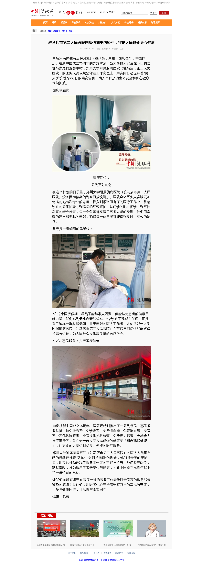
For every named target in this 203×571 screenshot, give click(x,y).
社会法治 (89, 22)
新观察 (63, 22)
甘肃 (53, 2)
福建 (48, 2)
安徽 (35, 2)
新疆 (159, 2)
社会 (71, 31)
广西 (66, 2)
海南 (70, 2)
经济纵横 (75, 22)
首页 (45, 22)
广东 (62, 2)
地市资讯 (56, 31)
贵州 (57, 2)
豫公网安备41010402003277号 (112, 560)
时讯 (54, 22)
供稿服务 (107, 553)
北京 (39, 2)
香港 (155, 2)
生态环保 (129, 22)
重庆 (44, 2)
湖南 (88, 2)
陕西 (141, 2)
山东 (132, 2)
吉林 (108, 2)
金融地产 (102, 22)
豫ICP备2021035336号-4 (88, 560)
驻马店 (64, 31)
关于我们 (72, 553)
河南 (79, 2)
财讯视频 (155, 22)
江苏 (99, 2)
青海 (128, 2)
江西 (104, 2)
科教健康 (142, 22)
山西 (137, 2)
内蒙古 (118, 2)
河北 (75, 2)
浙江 (168, 2)
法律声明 (119, 553)
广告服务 (96, 553)
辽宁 (113, 2)
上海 (146, 2)
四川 (150, 2)
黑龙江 (94, 2)
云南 (164, 2)
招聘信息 (131, 553)
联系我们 (84, 553)
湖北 (84, 2)
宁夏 (123, 2)
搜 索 (164, 13)
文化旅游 (115, 22)
